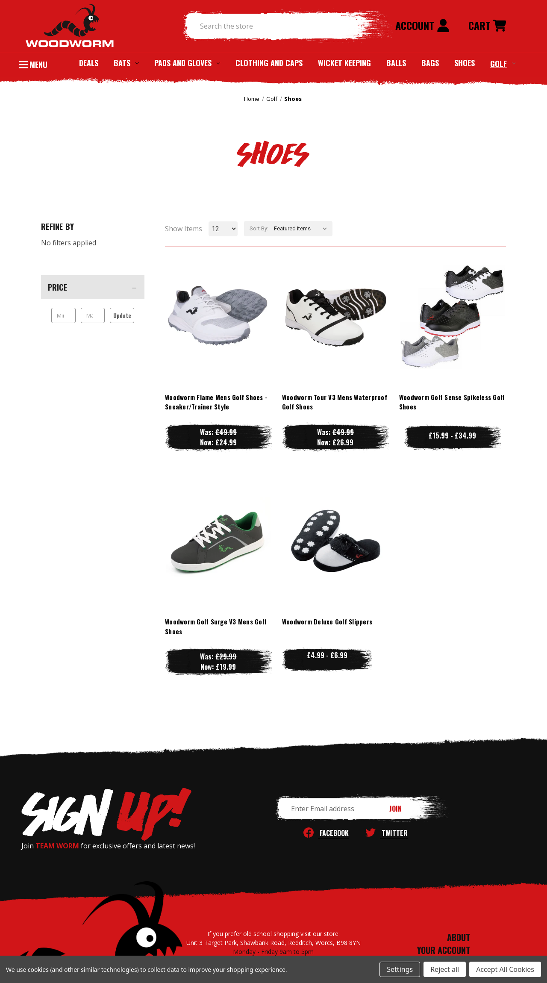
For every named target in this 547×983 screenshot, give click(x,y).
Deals (88, 62)
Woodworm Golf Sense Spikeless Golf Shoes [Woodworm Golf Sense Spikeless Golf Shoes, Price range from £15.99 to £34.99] (452, 402)
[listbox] (302, 228)
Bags (430, 62)
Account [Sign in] (422, 25)
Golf (502, 63)
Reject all (444, 969)
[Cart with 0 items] (487, 26)
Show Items (183, 228)
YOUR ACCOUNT (443, 950)
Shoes (464, 62)
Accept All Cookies (505, 969)
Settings (400, 969)
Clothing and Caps (269, 62)
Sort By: (259, 228)
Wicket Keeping (344, 62)
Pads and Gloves (187, 62)
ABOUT (458, 937)
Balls (396, 62)
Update (122, 315)
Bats (126, 62)
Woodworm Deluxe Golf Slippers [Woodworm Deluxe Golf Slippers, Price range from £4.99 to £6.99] (327, 621)
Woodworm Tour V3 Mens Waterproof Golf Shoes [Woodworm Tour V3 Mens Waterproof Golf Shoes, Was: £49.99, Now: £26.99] (334, 402)
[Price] (92, 287)
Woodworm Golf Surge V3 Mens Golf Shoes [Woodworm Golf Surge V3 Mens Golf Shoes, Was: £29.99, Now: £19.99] (216, 626)
